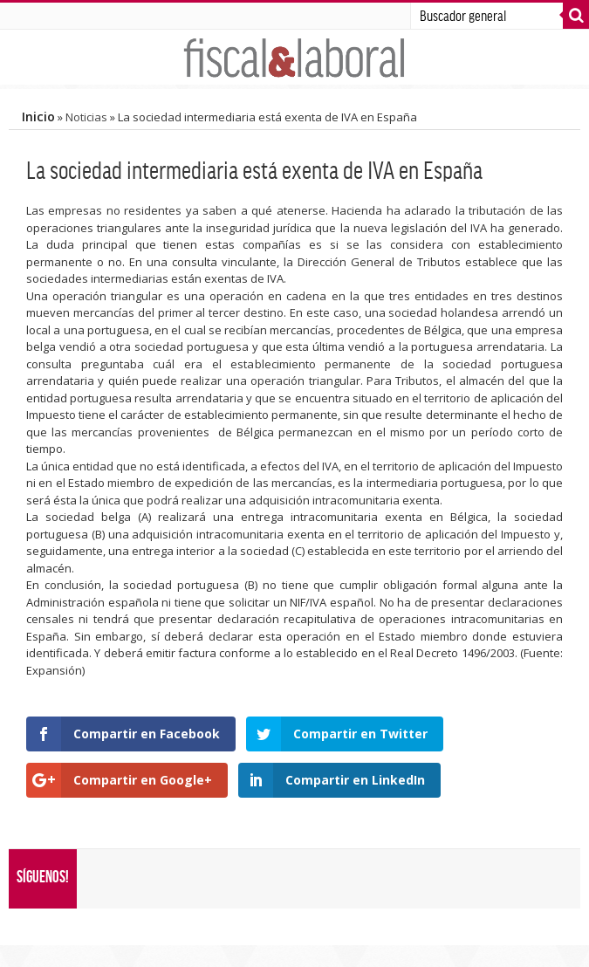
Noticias (86, 117)
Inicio (38, 116)
